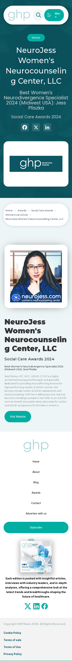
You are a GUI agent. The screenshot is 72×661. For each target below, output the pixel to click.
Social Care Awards (42, 210)
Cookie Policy (12, 632)
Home (9, 210)
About (36, 471)
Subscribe (36, 527)
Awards (22, 210)
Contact (36, 503)
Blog (36, 482)
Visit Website (18, 416)
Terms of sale (12, 640)
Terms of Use (12, 647)
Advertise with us (36, 513)
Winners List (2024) (16, 214)
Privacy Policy (13, 654)
